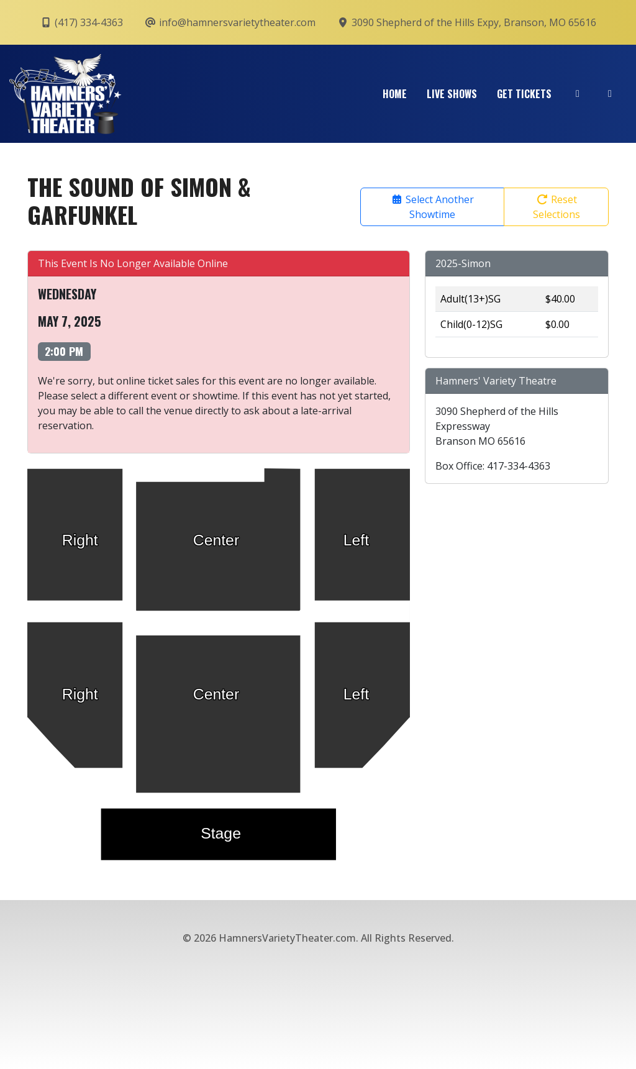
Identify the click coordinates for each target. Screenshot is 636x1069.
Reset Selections (556, 207)
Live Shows (452, 93)
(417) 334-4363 (81, 22)
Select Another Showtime (432, 207)
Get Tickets (524, 93)
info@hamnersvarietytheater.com (230, 22)
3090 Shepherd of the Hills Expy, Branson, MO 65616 (466, 22)
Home (395, 93)
